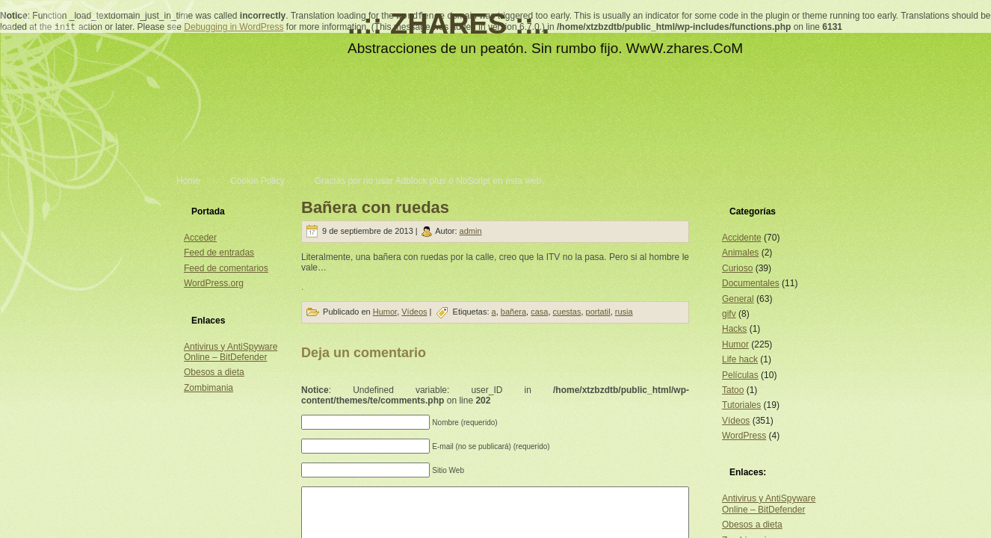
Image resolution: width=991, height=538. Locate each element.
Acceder (200, 237)
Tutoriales (741, 405)
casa (539, 311)
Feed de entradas (219, 252)
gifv (729, 314)
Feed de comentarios (226, 268)
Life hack (740, 359)
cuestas (567, 311)
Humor (385, 311)
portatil (598, 311)
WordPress (744, 435)
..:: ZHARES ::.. (448, 24)
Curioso (737, 268)
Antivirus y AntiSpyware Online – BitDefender (230, 351)
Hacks (734, 329)
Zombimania (208, 388)
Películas (740, 375)
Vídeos (414, 311)
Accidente (742, 237)
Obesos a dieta (214, 372)
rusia (624, 311)
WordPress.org (214, 283)
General (738, 299)
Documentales (750, 283)
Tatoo (733, 390)
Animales (740, 252)
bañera (513, 311)
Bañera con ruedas (375, 207)
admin (471, 230)
